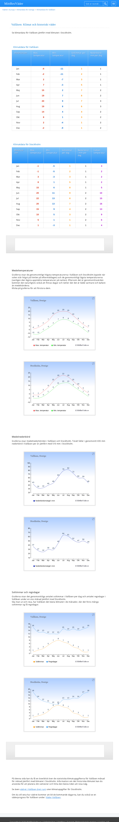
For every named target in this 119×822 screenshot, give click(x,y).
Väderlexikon (49, 812)
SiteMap (61, 812)
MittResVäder (13, 3)
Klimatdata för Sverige (26, 10)
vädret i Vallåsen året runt (33, 779)
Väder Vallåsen (53, 787)
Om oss (76, 817)
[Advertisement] (59, 234)
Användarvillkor (63, 817)
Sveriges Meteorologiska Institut (81, 812)
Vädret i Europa (8, 10)
